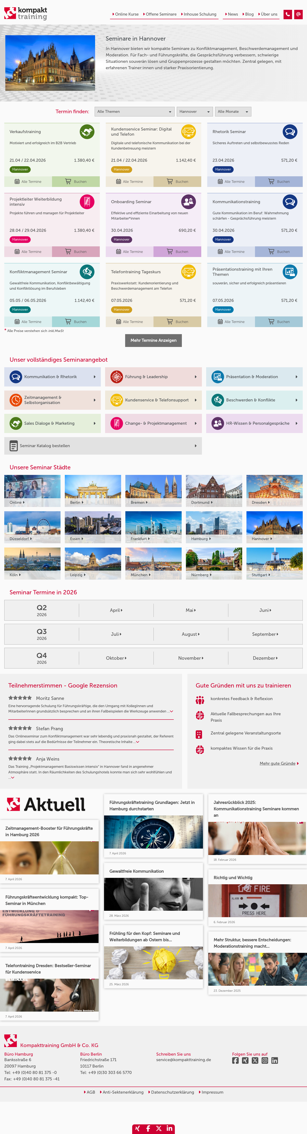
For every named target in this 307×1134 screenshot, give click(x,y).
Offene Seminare (160, 14)
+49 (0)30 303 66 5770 (110, 1072)
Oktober (116, 658)
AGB (89, 1092)
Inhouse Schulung (198, 14)
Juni (265, 610)
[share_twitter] (159, 1129)
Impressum (210, 1092)
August (191, 634)
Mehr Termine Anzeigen (153, 340)
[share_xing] (137, 1129)
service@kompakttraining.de (183, 1059)
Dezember (265, 658)
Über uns (267, 14)
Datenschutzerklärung (171, 1092)
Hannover (20, 169)
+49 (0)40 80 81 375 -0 (34, 1072)
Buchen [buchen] (76, 181)
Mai (191, 610)
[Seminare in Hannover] (288, 14)
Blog (248, 14)
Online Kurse (125, 14)
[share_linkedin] (169, 1129)
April (116, 610)
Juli (116, 634)
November (190, 658)
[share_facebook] (148, 1129)
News (231, 14)
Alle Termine (28, 181)
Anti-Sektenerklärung (122, 1092)
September (265, 634)
